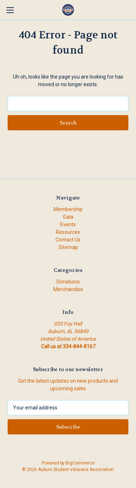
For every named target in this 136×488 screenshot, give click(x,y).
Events (68, 224)
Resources (68, 232)
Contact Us (68, 240)
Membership (68, 209)
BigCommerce (80, 463)
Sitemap (68, 247)
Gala (68, 217)
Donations (68, 282)
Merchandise (68, 289)
